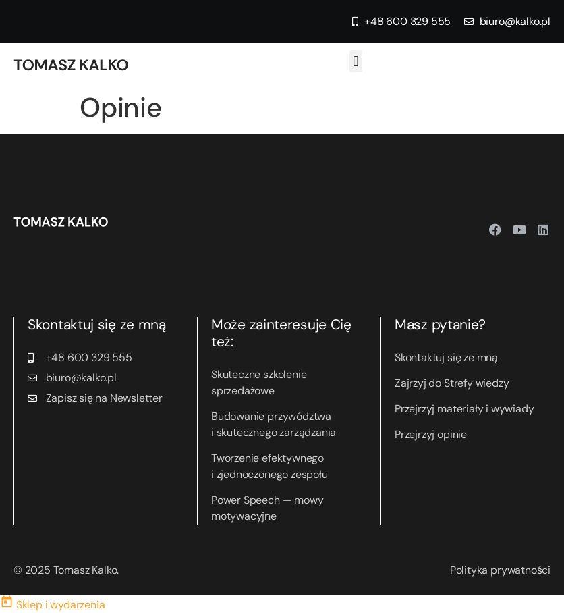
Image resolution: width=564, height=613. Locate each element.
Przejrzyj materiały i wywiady (464, 409)
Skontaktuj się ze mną (446, 357)
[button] (355, 61)
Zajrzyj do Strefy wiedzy (452, 383)
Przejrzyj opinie (431, 434)
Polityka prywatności (500, 570)
